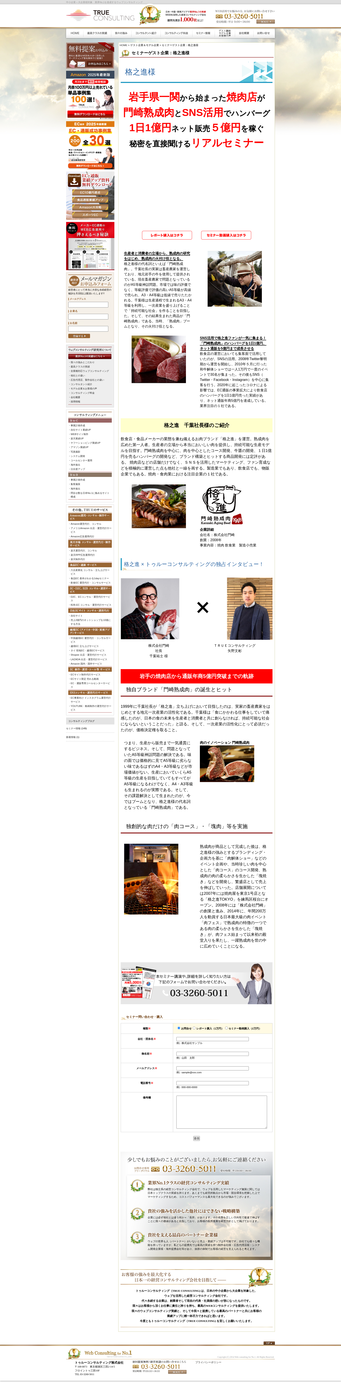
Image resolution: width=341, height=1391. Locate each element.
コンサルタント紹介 (81, 383)
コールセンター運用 (81, 458)
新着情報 (71, 730)
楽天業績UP (77, 437)
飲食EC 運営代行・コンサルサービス (91, 578)
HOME (123, 45)
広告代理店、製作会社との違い (87, 379)
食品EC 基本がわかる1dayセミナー (90, 574)
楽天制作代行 (78, 555)
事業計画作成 (78, 424)
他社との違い (78, 375)
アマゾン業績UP (79, 445)
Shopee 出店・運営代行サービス (88, 649)
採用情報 (75, 400)
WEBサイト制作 (79, 433)
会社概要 (75, 396)
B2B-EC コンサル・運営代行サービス (91, 600)
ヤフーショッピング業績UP (85, 441)
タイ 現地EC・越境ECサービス (87, 645)
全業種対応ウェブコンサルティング (90, 370)
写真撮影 (75, 450)
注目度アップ (78, 467)
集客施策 (75, 481)
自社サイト (77, 611)
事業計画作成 (78, 477)
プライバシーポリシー (208, 1368)
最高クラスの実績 (80, 366)
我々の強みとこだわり (83, 362)
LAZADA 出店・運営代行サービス (89, 654)
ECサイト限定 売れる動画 (85, 673)
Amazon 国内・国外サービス (86, 658)
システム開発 (78, 454)
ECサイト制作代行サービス (85, 669)
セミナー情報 (73, 722)
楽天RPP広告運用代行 (83, 551)
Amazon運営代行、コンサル (86, 521)
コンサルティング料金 (83, 392)
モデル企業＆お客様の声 (84, 388)
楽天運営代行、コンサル (84, 547)
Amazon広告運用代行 (82, 533)
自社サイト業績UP (81, 428)
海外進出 (75, 462)
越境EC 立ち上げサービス (85, 641)
